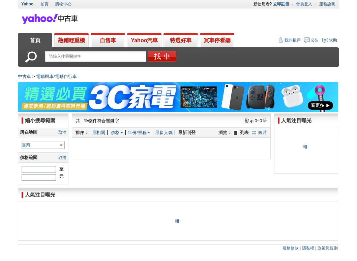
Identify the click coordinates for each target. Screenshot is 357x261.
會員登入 (304, 4)
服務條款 (290, 248)
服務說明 (327, 4)
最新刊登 (187, 132)
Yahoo (27, 4)
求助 (333, 40)
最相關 (98, 132)
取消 (62, 132)
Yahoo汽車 (144, 40)
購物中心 (63, 4)
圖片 (262, 132)
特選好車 (180, 40)
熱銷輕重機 (71, 40)
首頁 (35, 40)
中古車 (24, 76)
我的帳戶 (293, 40)
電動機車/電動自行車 (56, 76)
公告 (315, 40)
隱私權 (308, 248)
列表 (244, 132)
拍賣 (44, 4)
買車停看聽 (217, 40)
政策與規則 (328, 248)
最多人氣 (164, 132)
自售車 (108, 40)
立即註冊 (281, 4)
